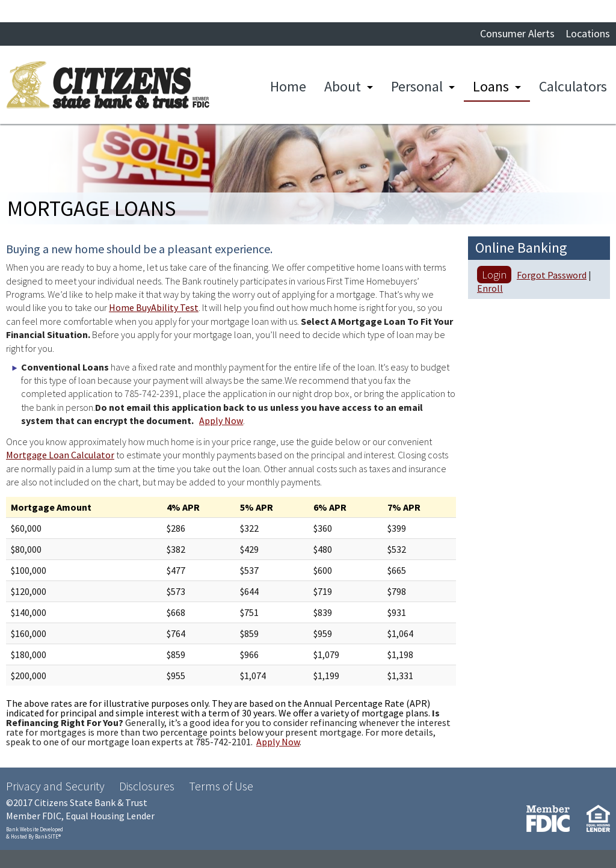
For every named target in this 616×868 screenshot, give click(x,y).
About (342, 86)
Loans (491, 86)
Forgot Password (552, 275)
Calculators (573, 86)
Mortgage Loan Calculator (60, 455)
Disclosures (146, 785)
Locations (587, 33)
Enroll (490, 288)
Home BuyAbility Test (154, 307)
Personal (417, 86)
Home (288, 86)
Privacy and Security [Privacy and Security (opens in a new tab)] (55, 785)
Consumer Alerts (517, 33)
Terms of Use (221, 785)
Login (494, 275)
